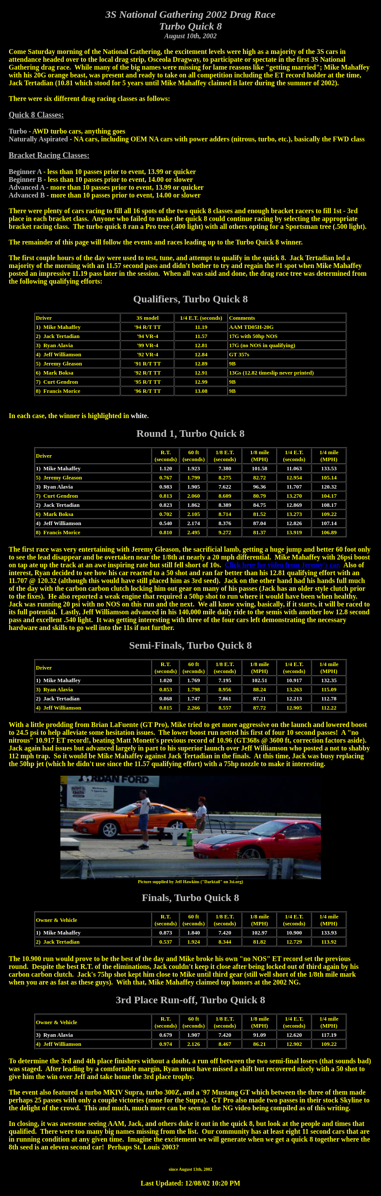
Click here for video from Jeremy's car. (282, 565)
